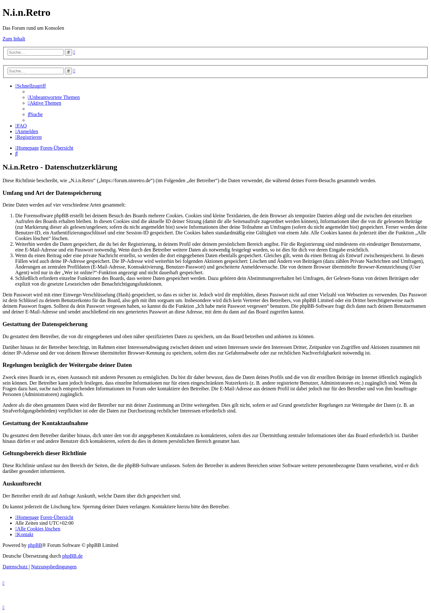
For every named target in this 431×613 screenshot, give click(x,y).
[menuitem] (54, 97)
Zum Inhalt (14, 38)
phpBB (35, 545)
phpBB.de (72, 556)
